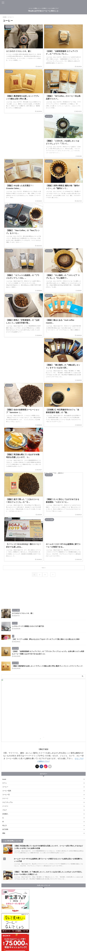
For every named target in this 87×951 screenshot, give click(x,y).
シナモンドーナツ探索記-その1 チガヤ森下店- (29, 626)
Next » (44, 567)
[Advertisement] (23, 130)
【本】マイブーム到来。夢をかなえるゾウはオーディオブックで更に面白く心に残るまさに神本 (47, 639)
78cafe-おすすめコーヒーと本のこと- (43, 11)
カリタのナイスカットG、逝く (23, 613)
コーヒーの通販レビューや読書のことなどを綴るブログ (43, 943)
